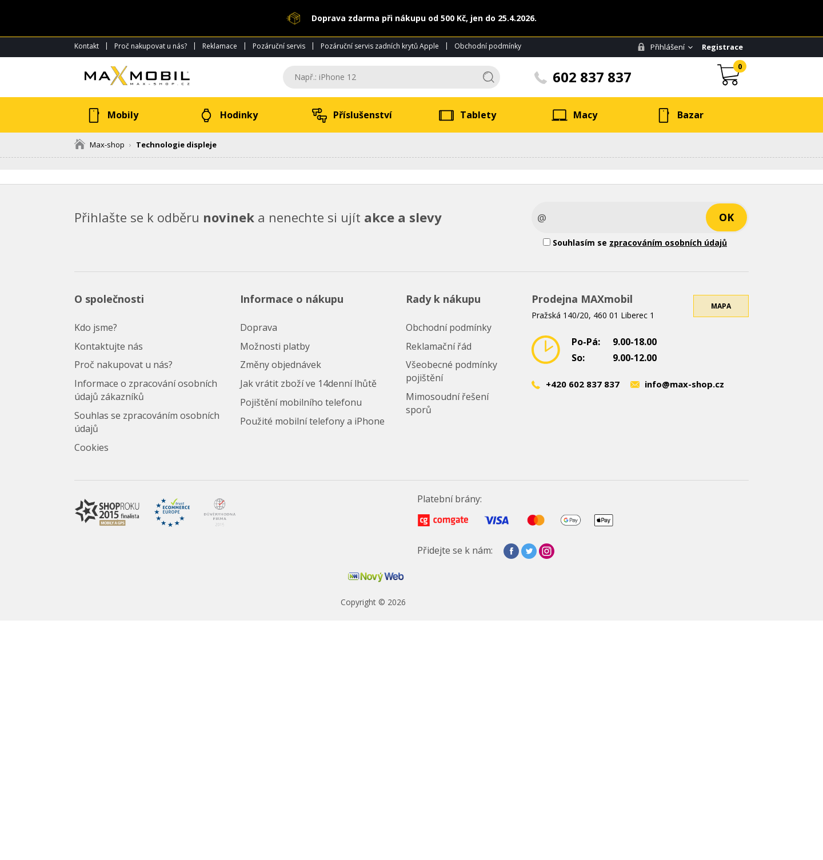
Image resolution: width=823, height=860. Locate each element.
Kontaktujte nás (108, 346)
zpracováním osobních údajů (668, 242)
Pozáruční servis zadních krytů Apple (380, 46)
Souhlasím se (635, 242)
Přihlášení (661, 47)
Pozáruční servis (279, 46)
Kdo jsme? (95, 327)
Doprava (258, 327)
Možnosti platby (275, 346)
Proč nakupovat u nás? (150, 46)
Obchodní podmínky (487, 46)
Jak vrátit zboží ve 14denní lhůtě (308, 383)
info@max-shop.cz (684, 384)
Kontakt (86, 46)
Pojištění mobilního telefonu (301, 402)
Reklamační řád (439, 346)
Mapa (721, 306)
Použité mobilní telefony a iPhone (312, 421)
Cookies (91, 447)
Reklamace (219, 46)
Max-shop (99, 144)
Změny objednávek (280, 364)
